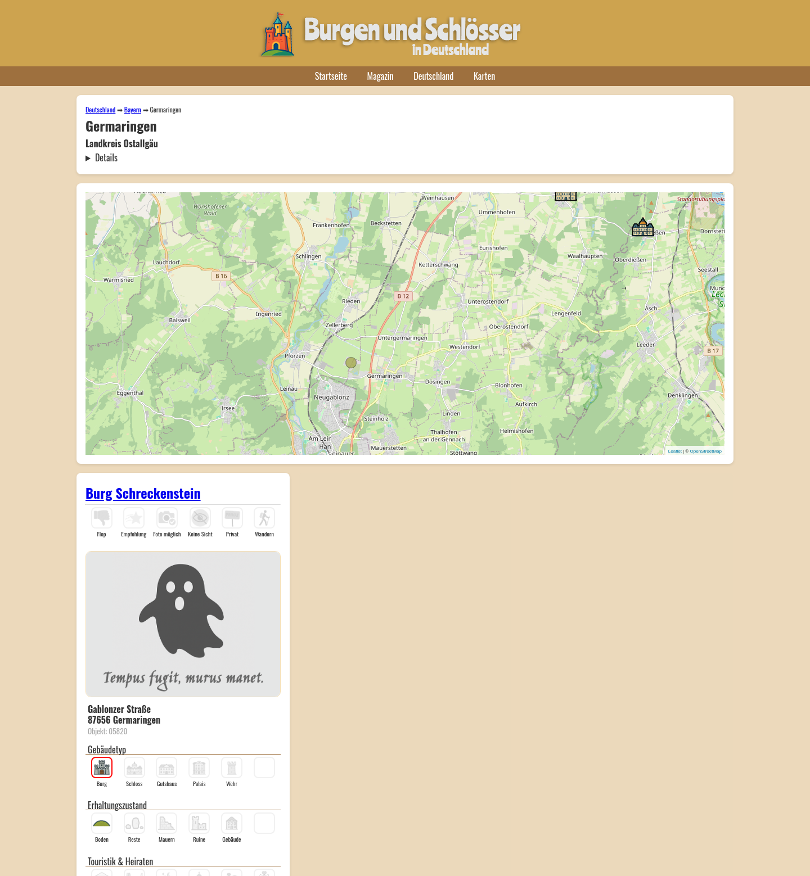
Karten (484, 76)
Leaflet (675, 451)
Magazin (380, 76)
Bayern (132, 109)
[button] (643, 226)
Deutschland (433, 76)
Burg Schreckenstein (143, 492)
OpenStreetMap (706, 451)
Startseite (331, 76)
